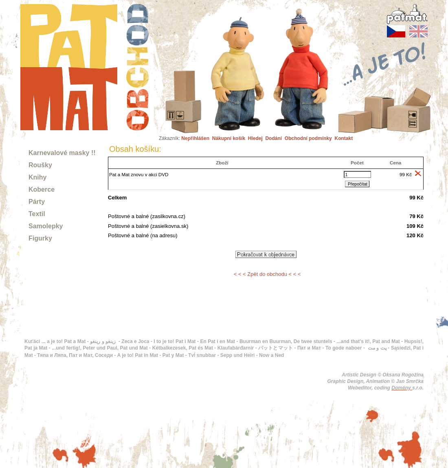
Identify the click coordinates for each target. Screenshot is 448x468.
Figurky (40, 238)
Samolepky (46, 226)
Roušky (40, 165)
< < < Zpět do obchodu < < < (267, 274)
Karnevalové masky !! (62, 152)
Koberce (42, 189)
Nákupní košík (228, 138)
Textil (37, 213)
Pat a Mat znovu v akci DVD (139, 174)
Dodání (273, 138)
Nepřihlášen (195, 138)
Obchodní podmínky (308, 138)
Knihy (37, 177)
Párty (37, 201)
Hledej (255, 138)
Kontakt (343, 138)
